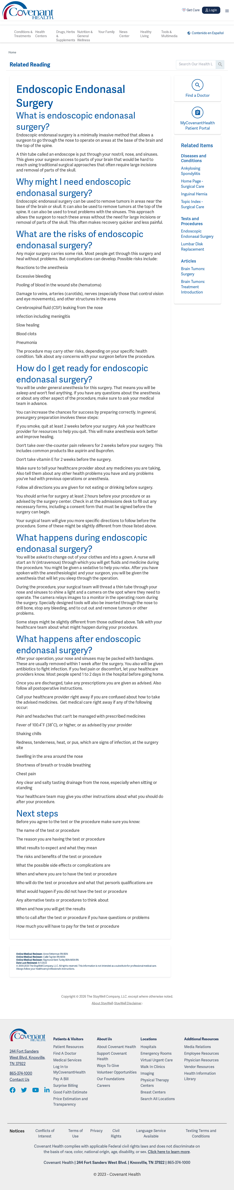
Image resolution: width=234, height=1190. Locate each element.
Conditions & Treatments (23, 34)
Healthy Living (146, 34)
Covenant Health (59, 1162)
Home (12, 52)
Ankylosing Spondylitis (191, 171)
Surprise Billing (65, 1085)
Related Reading (30, 64)
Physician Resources (201, 1060)
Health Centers (41, 34)
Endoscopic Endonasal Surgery (191, 236)
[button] (227, 10)
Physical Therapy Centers (155, 1083)
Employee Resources (201, 1053)
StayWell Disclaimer (128, 1003)
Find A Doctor (64, 1053)
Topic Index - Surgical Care (193, 204)
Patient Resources (68, 1046)
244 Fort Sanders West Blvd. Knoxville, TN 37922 (27, 1057)
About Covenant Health (116, 1046)
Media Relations (197, 1046)
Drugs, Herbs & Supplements (65, 36)
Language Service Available (151, 1133)
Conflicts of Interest (44, 1133)
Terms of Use (75, 1133)
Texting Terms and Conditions (201, 1133)
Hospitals (148, 1046)
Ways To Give (108, 1065)
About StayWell (102, 1003)
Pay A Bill (61, 1079)
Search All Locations (158, 1098)
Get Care (191, 10)
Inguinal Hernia (195, 193)
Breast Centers (153, 1092)
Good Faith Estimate (70, 1092)
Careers (103, 1085)
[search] (196, 64)
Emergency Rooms (156, 1053)
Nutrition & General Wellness (85, 36)
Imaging (147, 1073)
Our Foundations (111, 1079)
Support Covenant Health (112, 1056)
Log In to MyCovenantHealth (69, 1069)
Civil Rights (116, 1133)
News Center (124, 34)
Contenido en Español (206, 33)
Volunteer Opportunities (117, 1072)
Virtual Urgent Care (157, 1060)
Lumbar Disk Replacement (193, 251)
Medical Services (67, 1060)
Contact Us (19, 1079)
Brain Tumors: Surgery (193, 276)
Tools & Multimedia (169, 34)
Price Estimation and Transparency (70, 1101)
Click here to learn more (169, 1151)
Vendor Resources (199, 1066)
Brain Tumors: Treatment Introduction (193, 292)
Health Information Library (200, 1076)
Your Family (106, 32)
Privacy (96, 1130)
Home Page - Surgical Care (193, 183)
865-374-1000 (21, 1073)
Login (211, 10)
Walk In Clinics (153, 1066)
